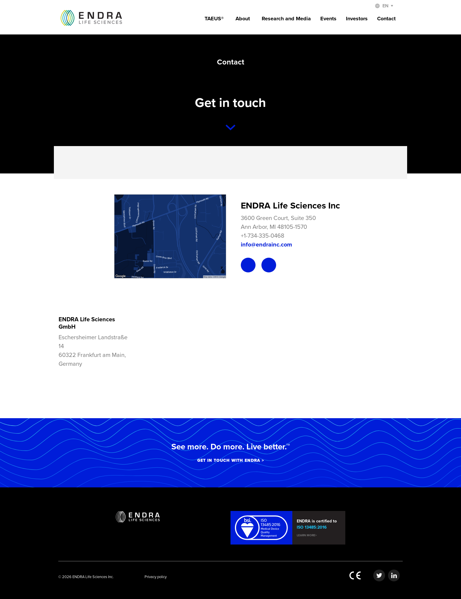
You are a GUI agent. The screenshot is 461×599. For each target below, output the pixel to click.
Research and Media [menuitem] (286, 18)
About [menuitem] (243, 18)
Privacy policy (156, 577)
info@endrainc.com (266, 244)
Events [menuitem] (328, 18)
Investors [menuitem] (357, 18)
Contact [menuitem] (386, 18)
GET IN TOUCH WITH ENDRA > (230, 460)
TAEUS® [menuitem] (214, 18)
